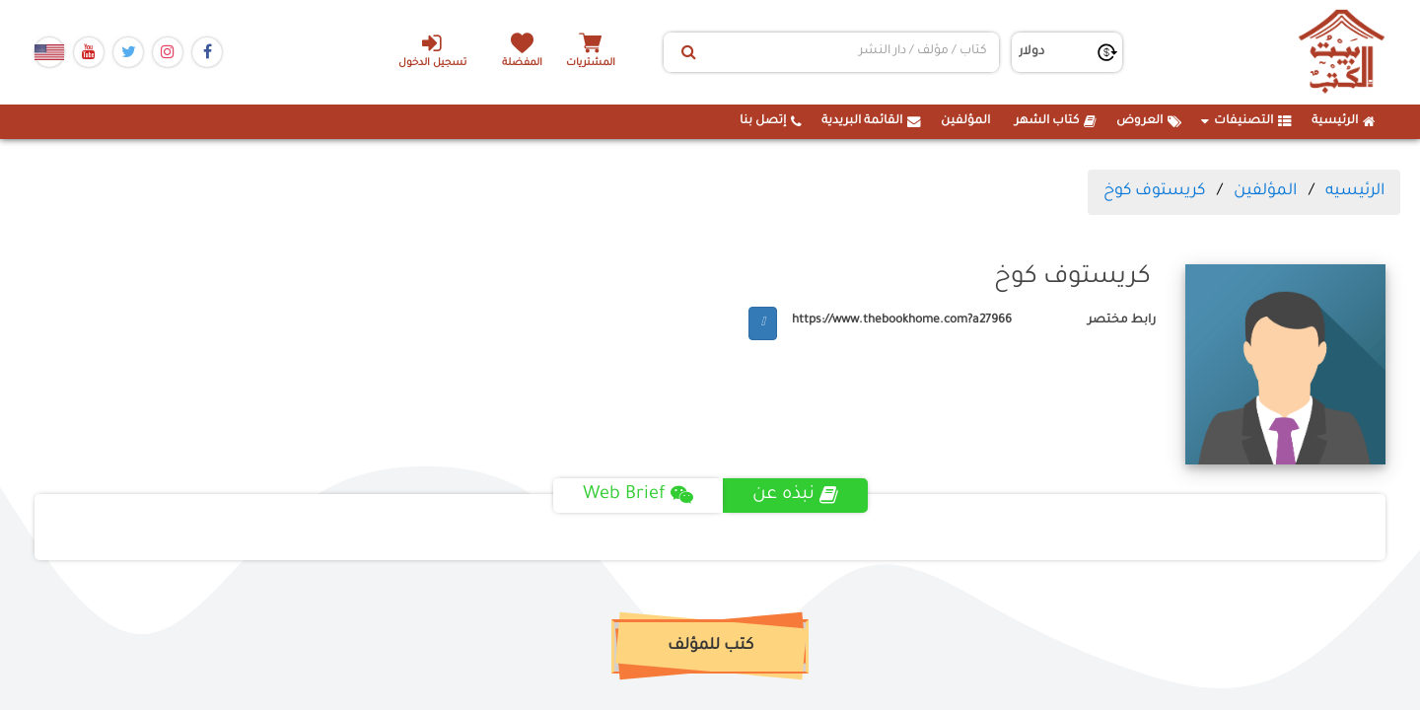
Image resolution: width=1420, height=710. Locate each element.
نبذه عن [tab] (795, 495)
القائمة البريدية (871, 121)
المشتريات (590, 63)
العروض (1148, 121)
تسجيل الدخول (432, 50)
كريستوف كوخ (1154, 191)
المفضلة (523, 63)
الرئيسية (1344, 121)
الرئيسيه (1354, 191)
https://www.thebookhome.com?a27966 (902, 320)
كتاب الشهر (1056, 121)
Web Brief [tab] (638, 495)
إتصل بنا (771, 121)
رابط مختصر (1122, 320)
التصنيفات (1246, 121)
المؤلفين (965, 121)
